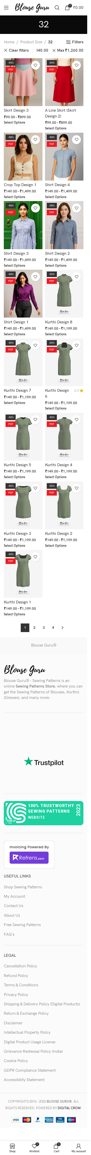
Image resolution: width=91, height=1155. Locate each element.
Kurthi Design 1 (17, 602)
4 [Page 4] (53, 627)
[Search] (57, 8)
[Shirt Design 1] (23, 294)
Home (9, 42)
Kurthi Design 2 (58, 533)
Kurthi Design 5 (17, 465)
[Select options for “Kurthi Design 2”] (55, 546)
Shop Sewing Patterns (23, 887)
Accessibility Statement (24, 1080)
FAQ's (9, 934)
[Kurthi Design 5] (23, 437)
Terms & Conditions (21, 985)
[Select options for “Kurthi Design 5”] (14, 477)
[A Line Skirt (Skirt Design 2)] (64, 82)
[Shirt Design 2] (64, 225)
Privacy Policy (16, 994)
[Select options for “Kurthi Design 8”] (55, 334)
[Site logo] (32, 7)
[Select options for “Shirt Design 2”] (55, 266)
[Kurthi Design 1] (23, 574)
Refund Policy (16, 975)
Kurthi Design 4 (58, 465)
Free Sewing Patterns (22, 925)
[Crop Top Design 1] (23, 157)
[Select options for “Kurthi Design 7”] (14, 403)
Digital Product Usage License (29, 1042)
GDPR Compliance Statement (30, 1070)
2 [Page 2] (34, 627)
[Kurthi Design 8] (64, 294)
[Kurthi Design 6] (64, 362)
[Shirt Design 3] (23, 225)
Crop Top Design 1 (20, 185)
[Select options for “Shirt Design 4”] (55, 197)
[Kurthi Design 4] (64, 437)
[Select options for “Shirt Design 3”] (14, 266)
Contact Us (13, 906)
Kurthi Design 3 (17, 533)
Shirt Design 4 (57, 185)
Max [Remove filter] (70, 50)
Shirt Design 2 (57, 253)
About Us (12, 915)
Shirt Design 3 (16, 253)
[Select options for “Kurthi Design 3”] (14, 546)
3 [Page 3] (44, 627)
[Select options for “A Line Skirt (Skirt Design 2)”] (55, 129)
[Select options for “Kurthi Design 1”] (14, 615)
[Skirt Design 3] (23, 82)
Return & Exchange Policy (26, 1013)
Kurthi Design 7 (17, 390)
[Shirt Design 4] (64, 157)
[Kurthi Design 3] (23, 505)
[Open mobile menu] (6, 8)
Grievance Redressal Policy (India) (33, 1051)
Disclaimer (13, 1023)
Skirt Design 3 (16, 110)
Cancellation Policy (20, 966)
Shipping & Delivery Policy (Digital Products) (42, 1004)
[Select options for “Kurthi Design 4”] (55, 477)
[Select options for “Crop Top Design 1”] (14, 197)
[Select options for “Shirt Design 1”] (14, 334)
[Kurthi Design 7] (23, 362)
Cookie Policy (16, 1061)
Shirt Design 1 (16, 322)
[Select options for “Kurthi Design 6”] (55, 409)
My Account (14, 896)
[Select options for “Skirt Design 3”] (14, 123)
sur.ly (11, 820)
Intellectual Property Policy (27, 1032)
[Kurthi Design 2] (64, 505)
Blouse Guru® (43, 645)
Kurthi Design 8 (58, 322)
